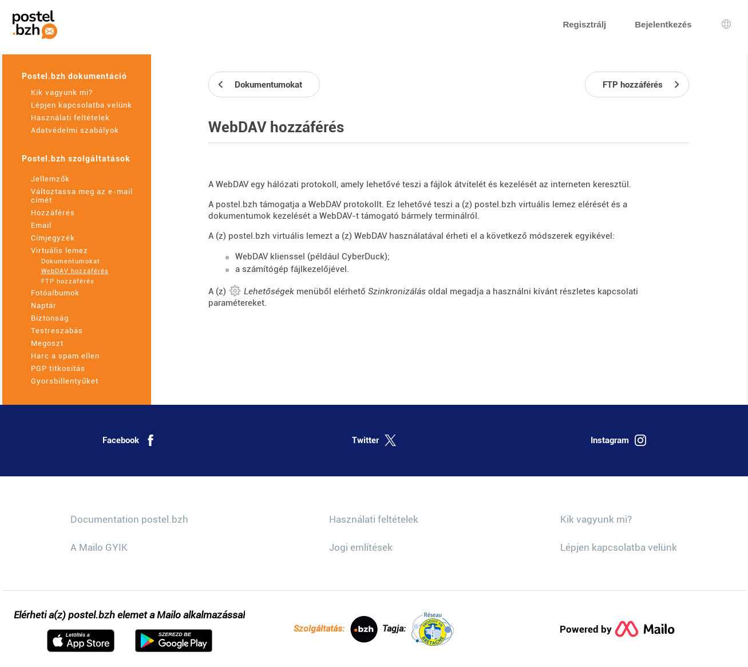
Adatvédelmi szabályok (75, 130)
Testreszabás (57, 330)
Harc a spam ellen (65, 356)
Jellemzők (50, 179)
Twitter (374, 440)
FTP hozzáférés (67, 281)
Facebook (129, 440)
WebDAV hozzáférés (75, 271)
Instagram (618, 440)
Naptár (44, 305)
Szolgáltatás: (336, 629)
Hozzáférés (53, 212)
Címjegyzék (53, 238)
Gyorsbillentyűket (64, 381)
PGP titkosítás (58, 368)
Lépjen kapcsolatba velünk (81, 105)
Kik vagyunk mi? (62, 92)
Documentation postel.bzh (129, 519)
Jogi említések (361, 547)
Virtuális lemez (59, 250)
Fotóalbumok (55, 293)
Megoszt (47, 343)
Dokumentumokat (70, 261)
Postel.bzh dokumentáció (74, 76)
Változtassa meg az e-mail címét (82, 195)
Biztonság (50, 318)
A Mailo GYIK (99, 547)
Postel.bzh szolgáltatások (76, 158)
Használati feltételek (70, 117)
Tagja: (418, 629)
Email (41, 225)
